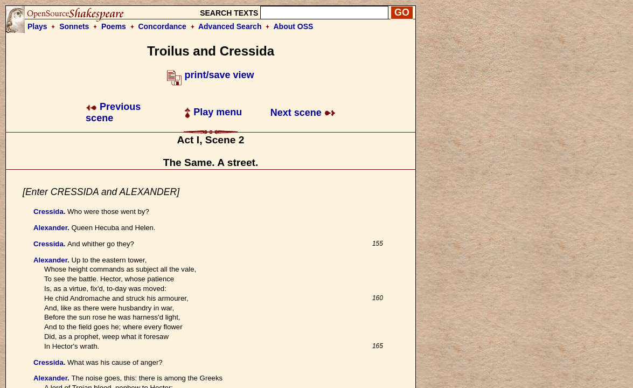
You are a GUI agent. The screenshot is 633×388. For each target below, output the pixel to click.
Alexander (50, 228)
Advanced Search (230, 26)
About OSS (294, 26)
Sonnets (74, 26)
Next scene (303, 112)
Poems (113, 26)
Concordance (162, 26)
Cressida (48, 211)
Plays (37, 26)
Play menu (213, 112)
